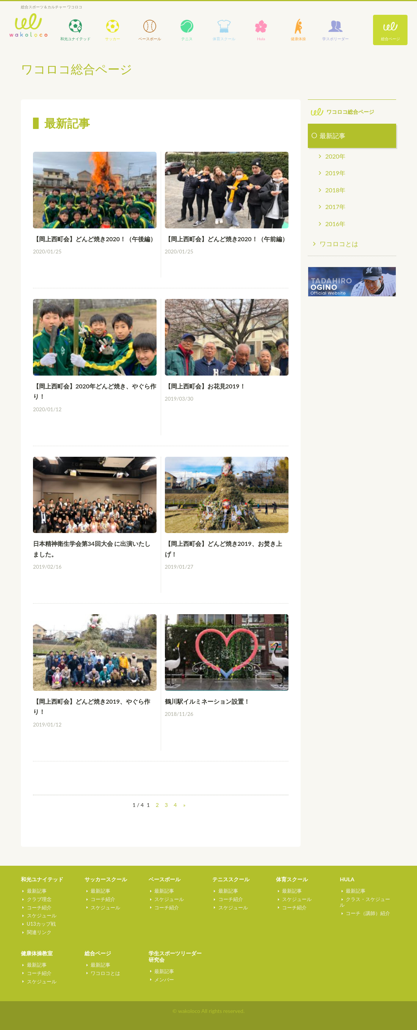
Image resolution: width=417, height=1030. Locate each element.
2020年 (335, 156)
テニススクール (230, 879)
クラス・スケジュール (368, 899)
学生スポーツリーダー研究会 (175, 956)
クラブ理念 (37, 899)
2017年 (335, 206)
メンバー (162, 979)
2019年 (335, 172)
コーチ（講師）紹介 (366, 907)
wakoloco (28, 25)
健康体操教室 (37, 953)
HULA (347, 879)
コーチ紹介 (37, 907)
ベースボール (164, 879)
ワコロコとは (339, 244)
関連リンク (37, 932)
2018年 (335, 189)
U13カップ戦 (39, 924)
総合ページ (390, 38)
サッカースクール (106, 879)
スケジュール (40, 915)
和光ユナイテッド (42, 879)
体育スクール (292, 879)
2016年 (335, 223)
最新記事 (332, 136)
